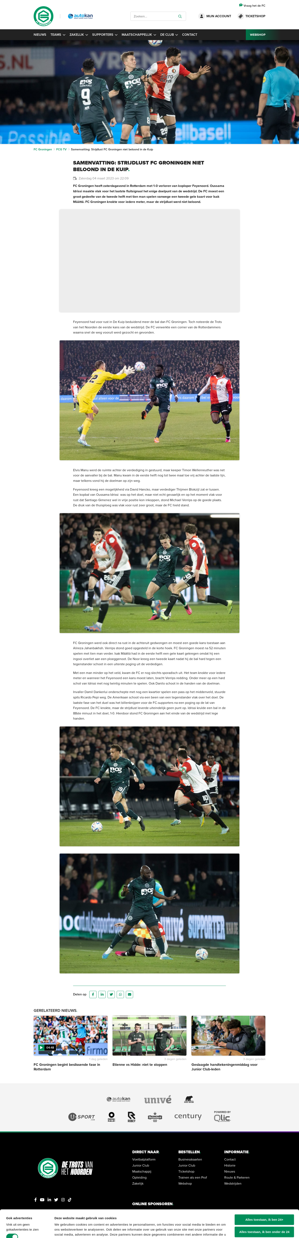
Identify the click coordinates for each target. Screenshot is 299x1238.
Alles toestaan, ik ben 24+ (264, 1198)
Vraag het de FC (252, 5)
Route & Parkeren (237, 1177)
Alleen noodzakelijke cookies (264, 1223)
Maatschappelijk (139, 34)
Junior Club (140, 1165)
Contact (189, 34)
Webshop (185, 1183)
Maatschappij (141, 1171)
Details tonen (64, 1230)
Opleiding (139, 1177)
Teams (57, 34)
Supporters (105, 34)
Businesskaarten (190, 1159)
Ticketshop (186, 1171)
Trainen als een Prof (192, 1177)
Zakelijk (79, 34)
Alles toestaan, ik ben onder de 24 (264, 1211)
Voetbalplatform (144, 1159)
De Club (169, 34)
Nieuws (40, 34)
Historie (229, 1165)
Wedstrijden (232, 1183)
